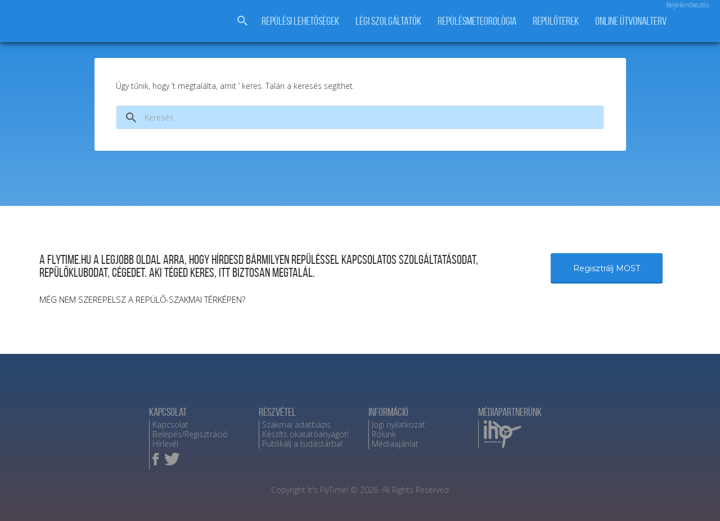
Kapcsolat (170, 424)
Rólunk (384, 434)
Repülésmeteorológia (477, 21)
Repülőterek (556, 21)
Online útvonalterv (631, 21)
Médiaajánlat (395, 443)
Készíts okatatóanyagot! (305, 434)
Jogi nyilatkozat (398, 424)
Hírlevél (165, 443)
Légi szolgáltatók (388, 21)
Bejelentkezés (687, 5)
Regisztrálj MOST (606, 268)
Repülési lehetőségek (300, 21)
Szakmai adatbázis (296, 424)
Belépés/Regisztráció (190, 434)
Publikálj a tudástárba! (302, 443)
